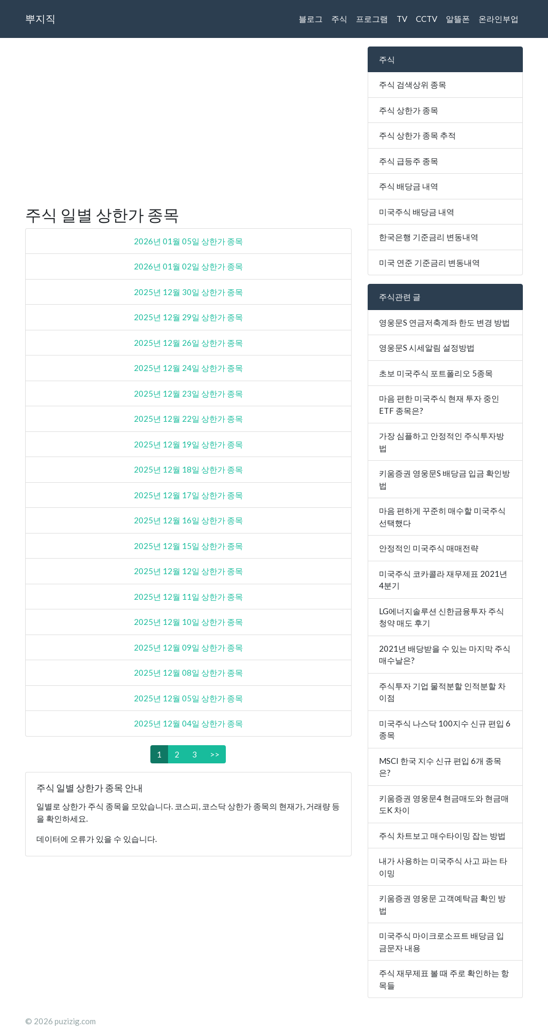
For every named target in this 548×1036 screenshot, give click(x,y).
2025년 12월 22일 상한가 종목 (188, 418)
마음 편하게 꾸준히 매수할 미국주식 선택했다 (442, 517)
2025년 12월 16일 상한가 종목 (188, 520)
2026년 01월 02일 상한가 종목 (188, 266)
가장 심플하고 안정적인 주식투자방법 (441, 442)
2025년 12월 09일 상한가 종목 (188, 647)
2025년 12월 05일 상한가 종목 (188, 698)
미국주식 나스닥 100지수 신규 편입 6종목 (445, 729)
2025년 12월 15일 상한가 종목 (188, 546)
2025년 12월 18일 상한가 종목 (188, 469)
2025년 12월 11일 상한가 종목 (188, 596)
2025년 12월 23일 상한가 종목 (188, 393)
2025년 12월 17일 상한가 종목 (188, 495)
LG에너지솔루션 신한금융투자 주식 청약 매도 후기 (441, 617)
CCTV (426, 19)
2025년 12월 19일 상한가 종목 (188, 444)
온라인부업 (498, 19)
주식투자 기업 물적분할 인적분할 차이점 (442, 692)
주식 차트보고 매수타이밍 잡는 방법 (442, 835)
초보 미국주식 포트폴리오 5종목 (436, 373)
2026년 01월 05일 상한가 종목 (188, 241)
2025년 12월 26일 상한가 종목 (188, 342)
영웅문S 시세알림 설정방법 (427, 347)
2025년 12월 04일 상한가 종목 (188, 723)
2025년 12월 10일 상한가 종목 (188, 622)
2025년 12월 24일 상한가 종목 (188, 368)
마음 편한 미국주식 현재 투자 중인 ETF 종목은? (439, 404)
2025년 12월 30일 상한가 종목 (188, 292)
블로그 (311, 19)
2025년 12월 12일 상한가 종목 (188, 571)
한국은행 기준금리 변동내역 (428, 237)
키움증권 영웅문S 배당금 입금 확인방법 (444, 479)
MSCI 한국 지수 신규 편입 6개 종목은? (440, 767)
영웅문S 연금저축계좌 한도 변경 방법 (444, 322)
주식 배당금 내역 (408, 186)
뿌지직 (40, 18)
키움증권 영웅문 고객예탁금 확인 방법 (442, 904)
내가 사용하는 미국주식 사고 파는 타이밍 (443, 867)
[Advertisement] (188, 121)
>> (214, 754)
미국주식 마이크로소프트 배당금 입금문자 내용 (441, 942)
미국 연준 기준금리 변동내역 (429, 262)
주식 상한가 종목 (408, 110)
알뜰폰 (458, 19)
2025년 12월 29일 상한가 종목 (188, 317)
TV (402, 19)
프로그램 (372, 19)
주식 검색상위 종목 (412, 84)
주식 (339, 19)
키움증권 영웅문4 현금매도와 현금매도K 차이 (444, 804)
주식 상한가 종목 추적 (417, 135)
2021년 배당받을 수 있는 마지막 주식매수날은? (445, 655)
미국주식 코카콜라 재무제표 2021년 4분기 (443, 580)
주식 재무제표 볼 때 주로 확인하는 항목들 (444, 979)
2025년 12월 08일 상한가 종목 (188, 672)
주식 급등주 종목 (408, 161)
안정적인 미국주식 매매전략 (428, 548)
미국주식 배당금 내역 (416, 212)
